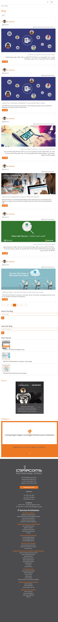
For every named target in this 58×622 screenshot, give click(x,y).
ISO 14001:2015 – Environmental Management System (29, 506)
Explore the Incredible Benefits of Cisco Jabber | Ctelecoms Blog (17, 361)
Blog (6, 6)
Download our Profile (28, 487)
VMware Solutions (28, 556)
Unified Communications (28, 529)
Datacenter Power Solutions (28, 520)
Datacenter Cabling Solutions (28, 515)
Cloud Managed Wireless (28, 537)
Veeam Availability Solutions (28, 554)
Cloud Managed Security (28, 540)
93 (8, 305)
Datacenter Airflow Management (28, 521)
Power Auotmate (28, 591)
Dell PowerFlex (28, 563)
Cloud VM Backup (28, 585)
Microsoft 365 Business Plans (28, 545)
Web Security (28, 576)
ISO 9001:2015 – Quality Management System (29, 504)
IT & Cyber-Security (28, 569)
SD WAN (28, 533)
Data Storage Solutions (28, 559)
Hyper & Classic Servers (28, 558)
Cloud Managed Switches (28, 539)
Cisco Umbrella (28, 578)
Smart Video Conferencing (28, 531)
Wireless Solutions (28, 527)
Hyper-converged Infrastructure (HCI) (28, 552)
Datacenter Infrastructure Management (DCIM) (28, 516)
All (3, 15)
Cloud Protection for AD (28, 587)
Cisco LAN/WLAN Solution (28, 526)
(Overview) (31, 595)
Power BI (28, 597)
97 (21, 305)
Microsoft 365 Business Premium (28, 546)
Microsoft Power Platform (28, 590)
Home (2, 6)
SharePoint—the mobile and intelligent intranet (13, 349)
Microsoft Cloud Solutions (28, 543)
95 (14, 305)
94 (11, 305)
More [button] (5, 61)
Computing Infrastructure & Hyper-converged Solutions (28, 551)
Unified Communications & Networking (28, 524)
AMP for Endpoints (28, 572)
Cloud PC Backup (28, 584)
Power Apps (26, 595)
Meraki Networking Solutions (28, 535)
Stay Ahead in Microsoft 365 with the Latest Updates (15, 373)
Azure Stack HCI (28, 566)
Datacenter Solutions (28, 513)
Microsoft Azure (28, 548)
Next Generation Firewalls (28, 571)
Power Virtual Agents (28, 593)
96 (17, 305)
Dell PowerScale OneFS (28, 561)
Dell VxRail (28, 565)
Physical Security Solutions (28, 518)
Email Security (28, 574)
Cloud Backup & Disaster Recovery (28, 582)
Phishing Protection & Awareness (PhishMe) (28, 579)
